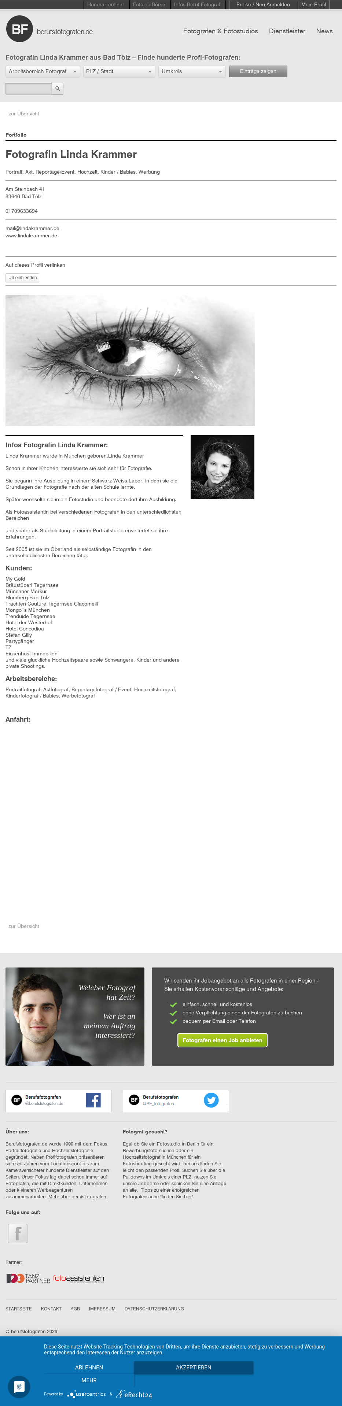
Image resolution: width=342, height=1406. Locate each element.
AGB (75, 1309)
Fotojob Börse (149, 4)
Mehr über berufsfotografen (77, 1197)
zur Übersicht (23, 113)
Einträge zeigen (258, 71)
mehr (291, 1380)
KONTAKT (51, 1309)
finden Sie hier (177, 1197)
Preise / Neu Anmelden (263, 4)
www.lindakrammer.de (31, 235)
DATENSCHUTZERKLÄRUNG (154, 1309)
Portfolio (16, 135)
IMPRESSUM (102, 1309)
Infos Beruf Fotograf (197, 4)
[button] (42, 72)
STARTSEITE (18, 1309)
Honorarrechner (105, 4)
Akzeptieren (189, 1380)
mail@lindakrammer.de (32, 228)
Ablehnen (88, 1380)
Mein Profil (313, 4)
